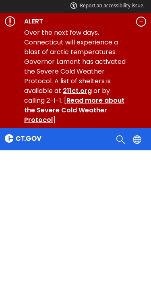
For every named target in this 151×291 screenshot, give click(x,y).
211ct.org (77, 90)
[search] (121, 139)
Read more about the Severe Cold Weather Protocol (74, 110)
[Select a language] (138, 139)
